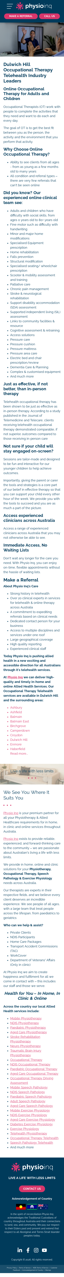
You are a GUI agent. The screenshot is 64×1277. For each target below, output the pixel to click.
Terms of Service (24, 1268)
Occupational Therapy (26, 1060)
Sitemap (48, 1270)
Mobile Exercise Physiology (30, 1110)
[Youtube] (44, 1250)
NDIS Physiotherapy (24, 1023)
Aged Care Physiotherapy (28, 1032)
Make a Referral (21, 16)
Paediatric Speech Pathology (31, 1096)
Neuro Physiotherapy (25, 1046)
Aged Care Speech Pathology (31, 1106)
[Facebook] (28, 1250)
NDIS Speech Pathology (27, 1092)
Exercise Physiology (24, 1129)
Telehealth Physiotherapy (28, 1133)
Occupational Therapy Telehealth (34, 1138)
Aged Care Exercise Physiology (32, 1119)
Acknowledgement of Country (32, 1270)
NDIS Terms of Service (40, 1268)
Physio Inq (15, 677)
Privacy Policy (12, 1268)
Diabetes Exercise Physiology (31, 1124)
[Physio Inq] (33, 6)
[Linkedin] (19, 1250)
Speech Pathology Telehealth (31, 1142)
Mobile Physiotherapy (26, 1018)
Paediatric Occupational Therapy (33, 1069)
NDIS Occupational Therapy (30, 1064)
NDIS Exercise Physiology (28, 1115)
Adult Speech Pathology (27, 1101)
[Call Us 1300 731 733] (49, 16)
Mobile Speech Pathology (29, 1087)
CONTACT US (32, 1188)
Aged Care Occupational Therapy (34, 1073)
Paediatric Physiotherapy (28, 1027)
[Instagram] (36, 1250)
